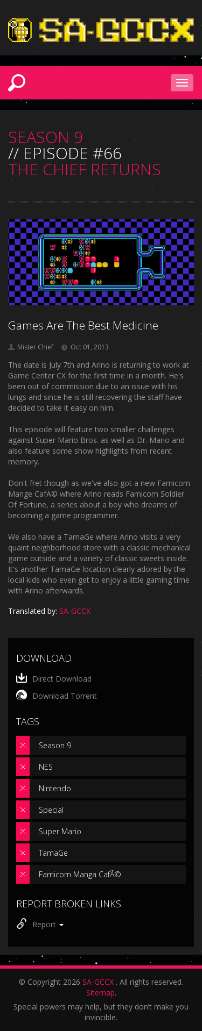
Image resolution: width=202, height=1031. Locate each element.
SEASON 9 (45, 137)
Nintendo (55, 788)
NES (46, 767)
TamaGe (53, 853)
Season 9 (55, 745)
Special (51, 810)
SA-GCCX (98, 982)
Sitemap (100, 992)
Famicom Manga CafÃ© (80, 874)
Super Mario (60, 831)
